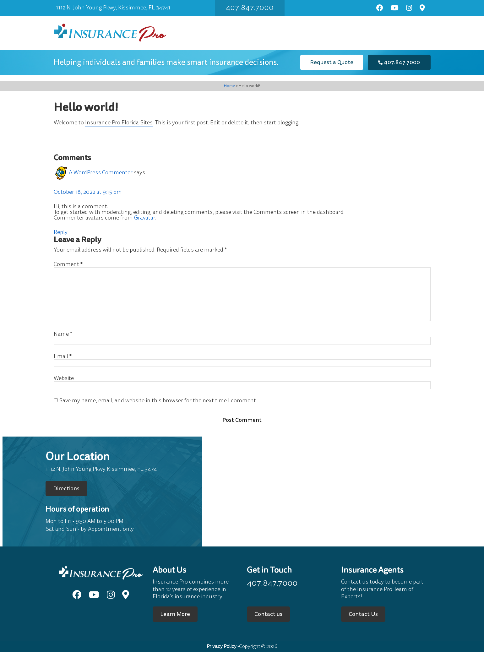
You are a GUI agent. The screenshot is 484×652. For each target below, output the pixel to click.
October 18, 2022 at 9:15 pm (88, 192)
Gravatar (144, 218)
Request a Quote (331, 62)
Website (64, 378)
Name (63, 334)
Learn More (175, 614)
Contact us (268, 614)
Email (63, 356)
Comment (68, 264)
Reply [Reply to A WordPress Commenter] (61, 232)
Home (229, 86)
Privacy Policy (222, 646)
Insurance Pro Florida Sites (119, 123)
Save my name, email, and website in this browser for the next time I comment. (158, 401)
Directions (66, 488)
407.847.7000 (250, 8)
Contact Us (363, 614)
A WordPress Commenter (101, 173)
